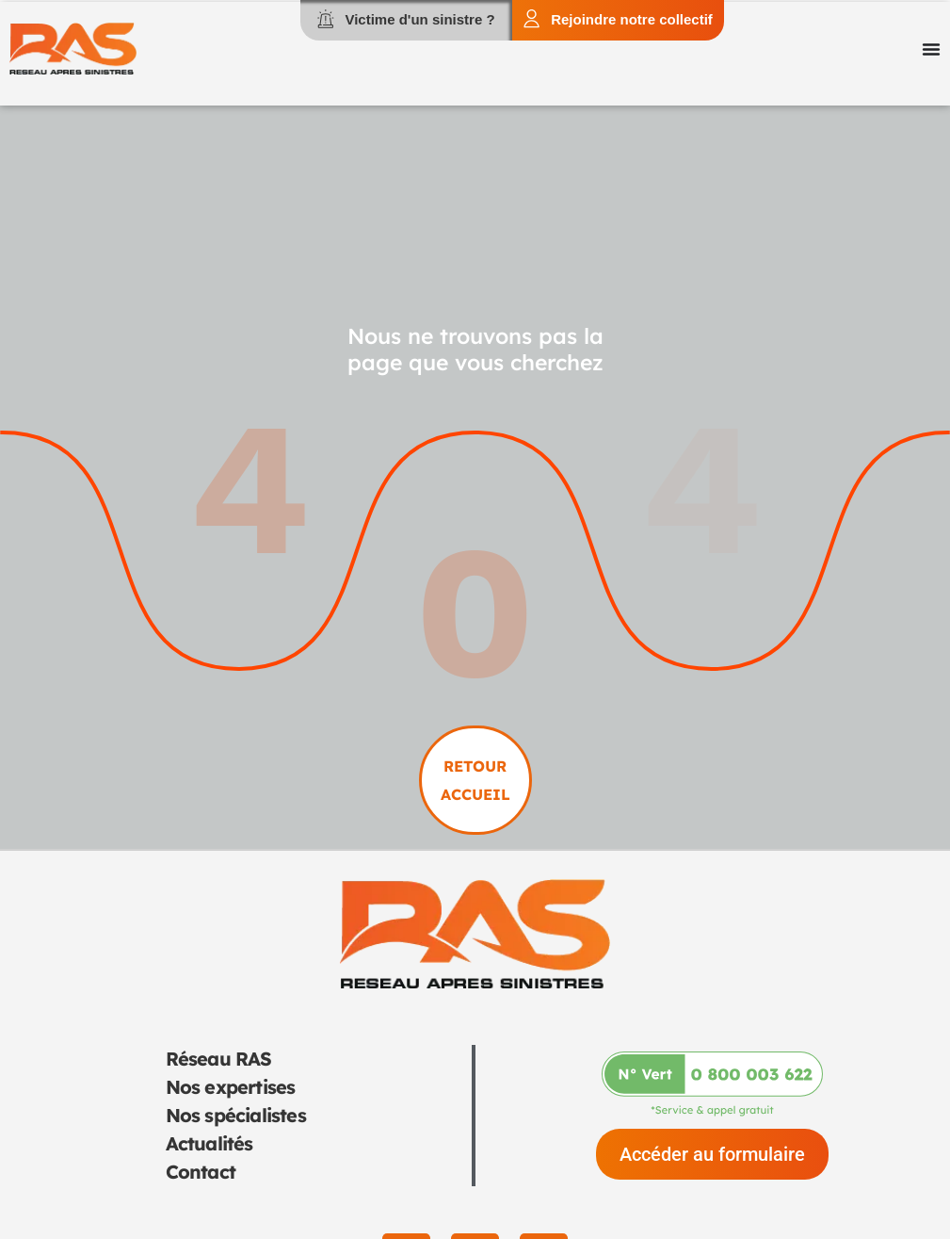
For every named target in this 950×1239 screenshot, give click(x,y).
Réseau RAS (219, 1058)
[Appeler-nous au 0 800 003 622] (712, 1084)
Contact (200, 1171)
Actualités (209, 1143)
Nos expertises (231, 1087)
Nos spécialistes (236, 1115)
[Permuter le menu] (931, 49)
